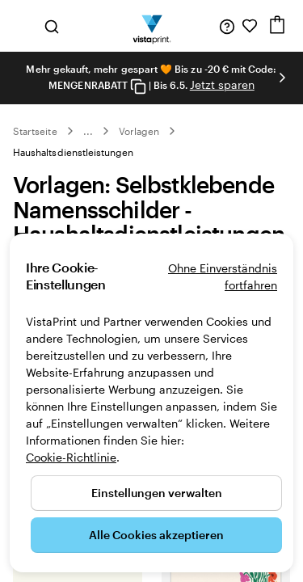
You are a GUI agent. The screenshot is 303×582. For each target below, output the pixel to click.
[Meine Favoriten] (250, 26)
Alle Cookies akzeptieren (156, 535)
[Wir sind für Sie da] (227, 26)
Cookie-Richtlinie (71, 457)
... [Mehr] (88, 130)
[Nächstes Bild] (282, 77)
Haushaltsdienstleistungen (73, 152)
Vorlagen (139, 131)
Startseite (35, 131)
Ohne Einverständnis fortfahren (222, 276)
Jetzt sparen (222, 84)
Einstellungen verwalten (156, 493)
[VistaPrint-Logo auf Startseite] (151, 26)
